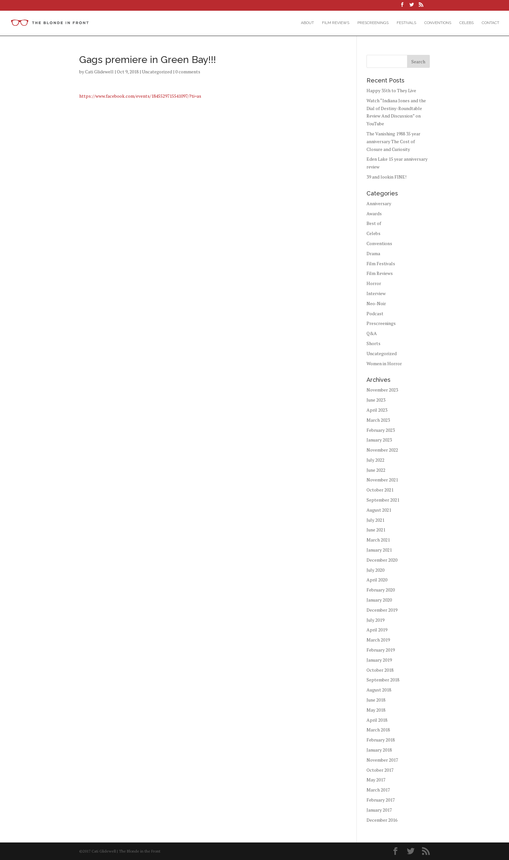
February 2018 (380, 740)
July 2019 (375, 620)
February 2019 (380, 650)
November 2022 (382, 450)
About (307, 22)
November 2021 (382, 480)
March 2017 (378, 790)
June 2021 (375, 530)
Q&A (371, 333)
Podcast (374, 313)
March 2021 (378, 540)
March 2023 (378, 420)
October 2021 (379, 490)
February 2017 (380, 800)
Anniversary (378, 203)
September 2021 (382, 500)
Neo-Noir (376, 303)
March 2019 (378, 640)
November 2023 (382, 390)
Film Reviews (335, 22)
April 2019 (376, 630)
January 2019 (379, 660)
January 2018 (379, 750)
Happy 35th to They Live (391, 90)
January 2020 (379, 600)
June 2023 (375, 400)
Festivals (406, 22)
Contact (490, 22)
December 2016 (381, 820)
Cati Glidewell (99, 72)
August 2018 (378, 690)
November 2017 (382, 760)
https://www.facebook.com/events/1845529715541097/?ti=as (140, 96)
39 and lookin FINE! (386, 177)
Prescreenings (373, 22)
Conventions (437, 22)
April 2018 (376, 720)
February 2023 (380, 430)
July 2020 (375, 570)
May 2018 (375, 710)
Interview (376, 293)
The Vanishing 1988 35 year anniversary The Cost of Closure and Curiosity (393, 141)
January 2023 (379, 440)
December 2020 (381, 560)
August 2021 (378, 510)
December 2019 (381, 610)
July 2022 (375, 460)
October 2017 (379, 770)
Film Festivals (380, 263)
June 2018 (375, 700)
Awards (374, 213)
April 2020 (376, 580)
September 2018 (382, 680)
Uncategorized (157, 72)
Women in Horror (384, 363)
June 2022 (375, 470)
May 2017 (375, 780)
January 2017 (379, 810)
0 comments (187, 72)
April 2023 (376, 410)
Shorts (373, 343)
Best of (373, 223)
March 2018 (378, 730)
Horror (373, 283)
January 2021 (379, 550)
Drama (373, 253)
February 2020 (380, 590)
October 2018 (379, 670)
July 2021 (375, 520)
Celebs (466, 22)
